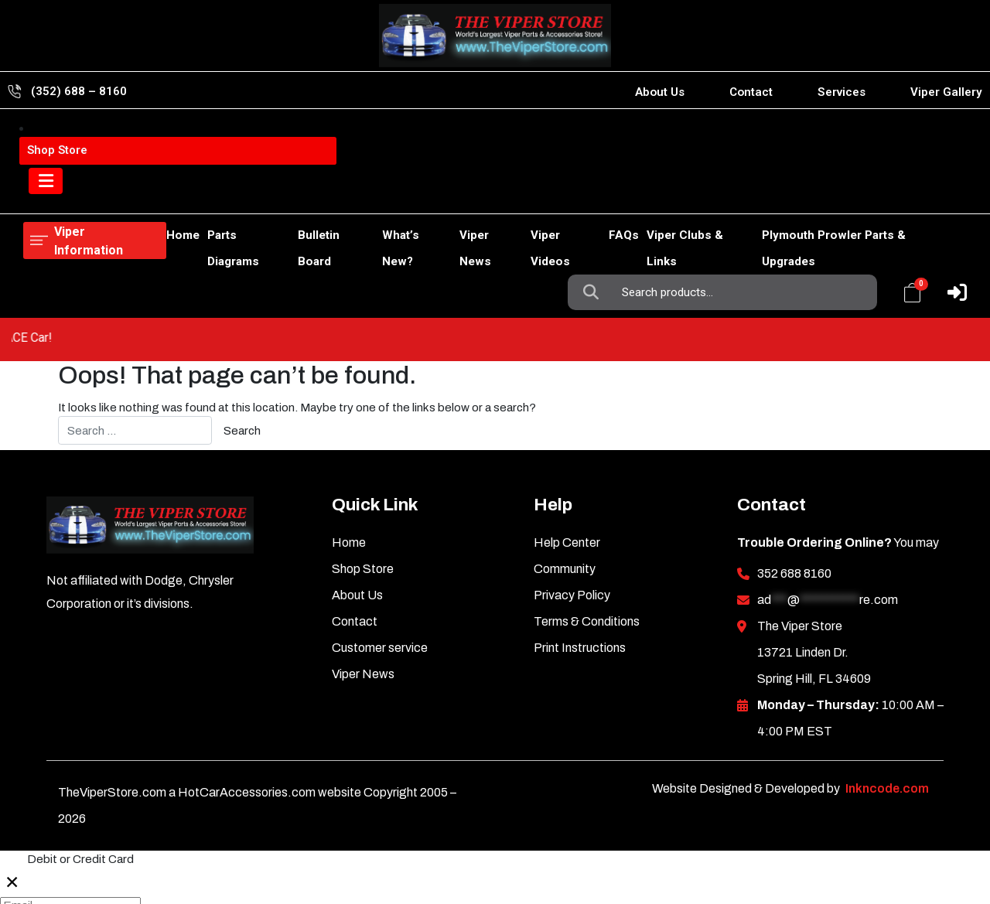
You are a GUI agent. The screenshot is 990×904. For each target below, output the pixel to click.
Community (565, 465)
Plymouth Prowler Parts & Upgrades (859, 194)
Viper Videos (539, 194)
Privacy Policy (572, 491)
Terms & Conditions (587, 517)
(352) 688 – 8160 (79, 91)
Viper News (457, 194)
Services (841, 92)
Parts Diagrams (190, 194)
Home (39, 194)
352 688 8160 (794, 469)
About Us (659, 92)
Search (595, 138)
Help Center (567, 438)
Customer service (380, 544)
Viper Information (101, 138)
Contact (751, 92)
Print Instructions (580, 544)
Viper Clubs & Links (689, 194)
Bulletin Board (287, 194)
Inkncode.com (887, 684)
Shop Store (103, 194)
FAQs (605, 194)
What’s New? (375, 194)
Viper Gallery (946, 92)
